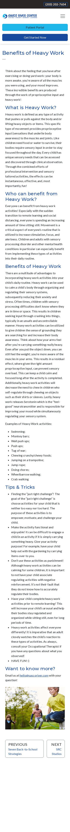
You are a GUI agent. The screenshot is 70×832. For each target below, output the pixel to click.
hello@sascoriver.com (34, 675)
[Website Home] (19, 16)
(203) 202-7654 (55, 4)
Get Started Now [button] (35, 37)
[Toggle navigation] (63, 16)
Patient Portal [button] (35, 27)
